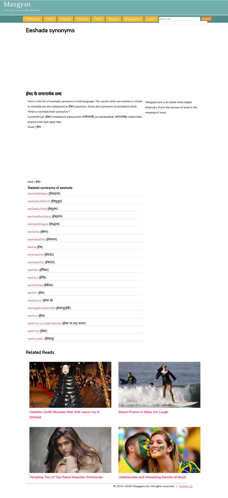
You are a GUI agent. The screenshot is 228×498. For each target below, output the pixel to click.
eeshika (33, 270)
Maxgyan (17, 4)
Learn (151, 19)
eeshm (32, 293)
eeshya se (35, 300)
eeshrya (33, 331)
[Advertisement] (115, 62)
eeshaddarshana (39, 216)
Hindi (50, 19)
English (65, 19)
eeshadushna (37, 209)
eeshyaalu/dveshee (41, 308)
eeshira (33, 277)
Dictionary (32, 19)
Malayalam (133, 19)
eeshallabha (36, 239)
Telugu (113, 19)
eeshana (33, 232)
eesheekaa (35, 285)
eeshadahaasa (38, 193)
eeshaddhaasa (38, 224)
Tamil (98, 19)
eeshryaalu (36, 338)
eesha (32, 247)
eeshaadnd (35, 254)
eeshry (32, 316)
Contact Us (186, 486)
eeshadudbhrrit (39, 201)
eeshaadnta (36, 262)
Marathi (82, 19)
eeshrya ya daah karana (44, 323)
